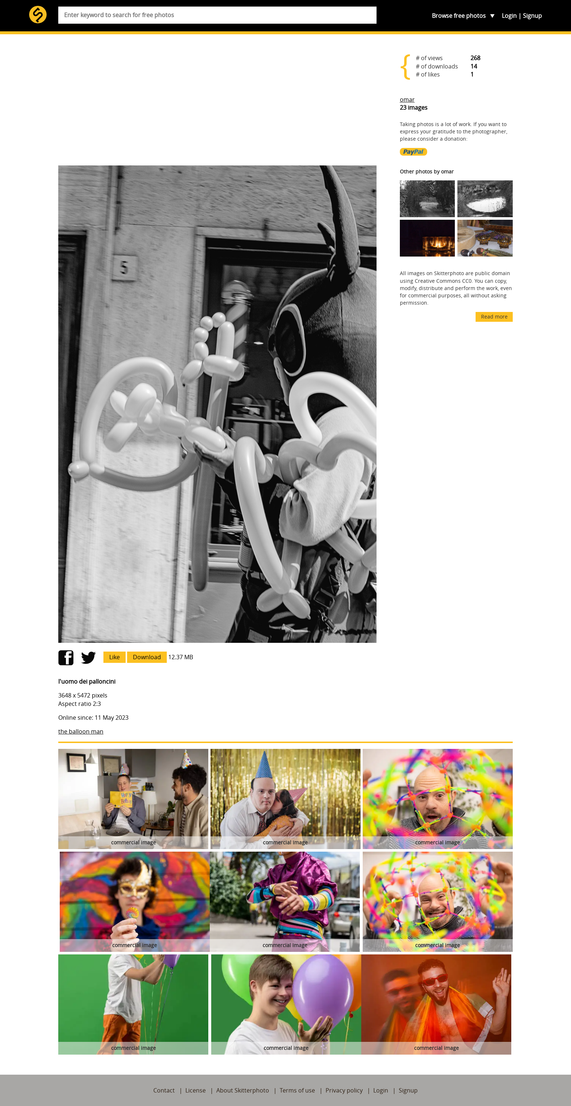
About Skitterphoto (242, 1090)
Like (114, 657)
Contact (164, 1090)
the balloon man (80, 731)
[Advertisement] (217, 103)
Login (509, 16)
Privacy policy (344, 1090)
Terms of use (297, 1090)
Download (147, 657)
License (195, 1090)
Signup (532, 16)
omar (407, 99)
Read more (494, 316)
